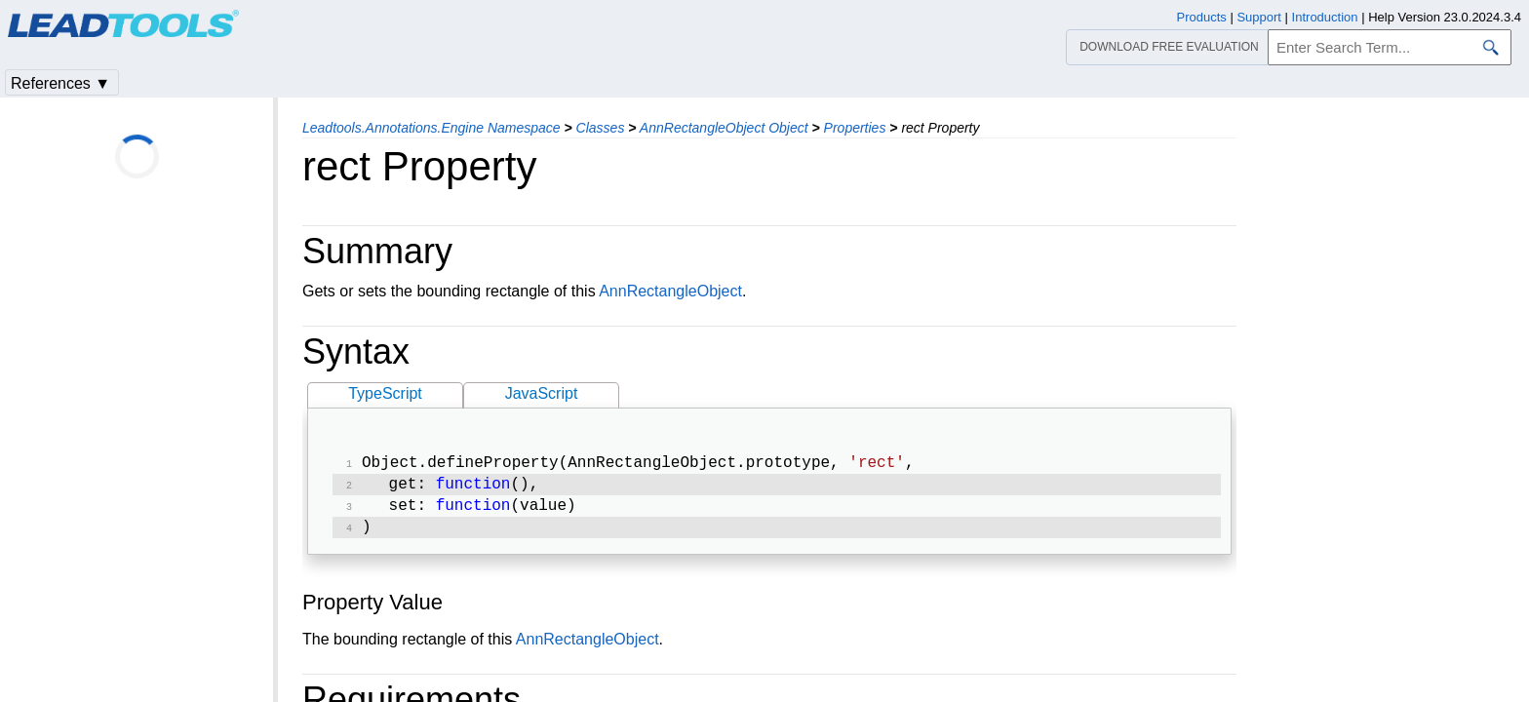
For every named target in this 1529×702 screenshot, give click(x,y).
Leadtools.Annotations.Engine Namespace (431, 128)
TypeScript (385, 393)
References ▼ (60, 83)
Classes (600, 128)
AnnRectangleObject (670, 291)
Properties (855, 128)
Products (1202, 17)
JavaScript (541, 393)
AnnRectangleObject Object (724, 128)
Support (1258, 17)
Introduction (1325, 17)
